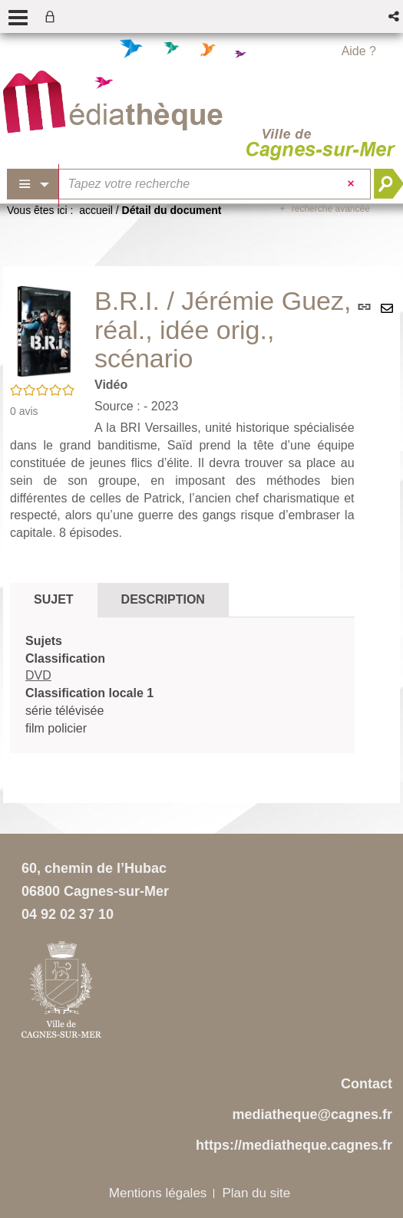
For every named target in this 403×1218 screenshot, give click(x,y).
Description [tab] (163, 599)
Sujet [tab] (54, 599)
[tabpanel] (182, 685)
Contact (366, 1083)
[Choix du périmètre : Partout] (33, 184)
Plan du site (256, 1193)
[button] (395, 16)
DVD (38, 675)
